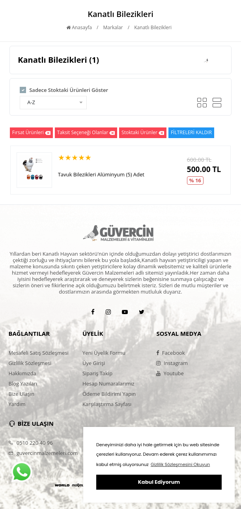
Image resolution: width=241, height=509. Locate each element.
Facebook (170, 353)
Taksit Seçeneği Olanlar (86, 133)
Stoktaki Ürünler (142, 133)
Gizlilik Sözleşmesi (29, 363)
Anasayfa (79, 27)
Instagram (172, 363)
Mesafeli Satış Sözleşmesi (38, 353)
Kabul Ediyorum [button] (159, 482)
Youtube (169, 373)
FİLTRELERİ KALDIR (191, 132)
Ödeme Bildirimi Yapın (109, 394)
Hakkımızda (22, 373)
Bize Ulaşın (21, 394)
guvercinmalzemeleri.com (43, 453)
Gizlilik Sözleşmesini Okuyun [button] (180, 464)
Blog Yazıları (22, 383)
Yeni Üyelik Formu (103, 353)
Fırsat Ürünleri (31, 133)
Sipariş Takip (97, 373)
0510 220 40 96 (30, 443)
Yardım (16, 404)
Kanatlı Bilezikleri (153, 27)
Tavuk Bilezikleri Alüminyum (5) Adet (101, 174)
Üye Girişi (93, 363)
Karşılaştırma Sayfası (106, 404)
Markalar (113, 27)
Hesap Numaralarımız (108, 383)
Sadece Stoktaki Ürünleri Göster (68, 90)
